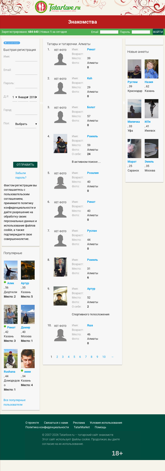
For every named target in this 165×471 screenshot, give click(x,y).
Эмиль (149, 161)
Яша (90, 325)
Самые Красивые (125, 103)
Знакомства (82, 22)
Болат (91, 107)
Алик (10, 283)
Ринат (11, 327)
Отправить (25, 164)
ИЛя (147, 121)
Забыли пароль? (20, 175)
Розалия (93, 173)
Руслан (92, 230)
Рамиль (92, 136)
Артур (25, 283)
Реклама (79, 422)
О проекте (32, 422)
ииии (27, 371)
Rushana (9, 371)
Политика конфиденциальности (47, 427)
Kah (89, 78)
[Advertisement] (23, 463)
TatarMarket (82, 427)
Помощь (100, 427)
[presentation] (20, 141)
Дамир (25, 327)
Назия (149, 82)
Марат (132, 161)
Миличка (134, 121)
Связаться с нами (56, 422)
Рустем (133, 82)
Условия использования (106, 422)
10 (104, 356)
